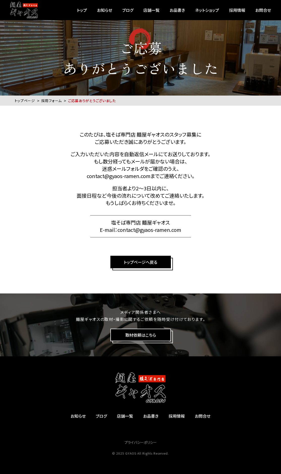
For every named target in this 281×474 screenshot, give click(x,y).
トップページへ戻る (140, 262)
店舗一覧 (151, 10)
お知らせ (104, 10)
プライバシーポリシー (140, 442)
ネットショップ (207, 10)
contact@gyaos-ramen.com (118, 176)
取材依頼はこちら (140, 335)
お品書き (177, 10)
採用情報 (237, 10)
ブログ (127, 10)
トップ (82, 10)
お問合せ (263, 10)
